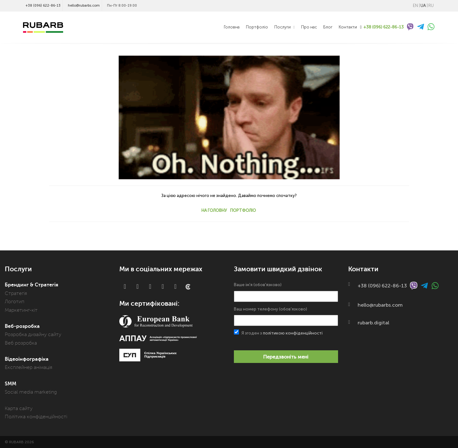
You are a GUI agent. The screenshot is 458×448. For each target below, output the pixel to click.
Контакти (348, 27)
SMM (10, 384)
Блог (327, 27)
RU (431, 5)
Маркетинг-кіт (21, 310)
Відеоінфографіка (27, 359)
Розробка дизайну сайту (33, 334)
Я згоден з (278, 332)
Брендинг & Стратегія (31, 285)
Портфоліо (257, 27)
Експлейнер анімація (28, 367)
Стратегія (16, 293)
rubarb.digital (373, 323)
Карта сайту (19, 408)
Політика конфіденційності (36, 417)
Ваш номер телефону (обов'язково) (286, 316)
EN (415, 5)
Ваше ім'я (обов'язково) (286, 292)
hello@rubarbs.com (84, 5)
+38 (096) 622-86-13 (43, 5)
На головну (214, 210)
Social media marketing (31, 392)
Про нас (309, 27)
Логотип (14, 301)
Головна (232, 27)
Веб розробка (21, 343)
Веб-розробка (22, 326)
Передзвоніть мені (285, 357)
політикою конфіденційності (293, 333)
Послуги (283, 27)
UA (423, 5)
